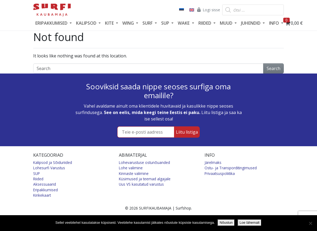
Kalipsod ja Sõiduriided (52, 162)
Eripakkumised (45, 189)
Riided (38, 178)
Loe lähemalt (249, 223)
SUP (165, 23)
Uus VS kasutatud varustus (141, 184)
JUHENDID (251, 23)
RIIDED (205, 23)
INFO (274, 23)
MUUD (226, 23)
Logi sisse (208, 9)
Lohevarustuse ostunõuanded (144, 162)
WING (128, 23)
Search (273, 68)
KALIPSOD (86, 23)
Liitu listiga (187, 132)
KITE (110, 23)
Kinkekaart (42, 195)
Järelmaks (213, 162)
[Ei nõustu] (310, 223)
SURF (148, 23)
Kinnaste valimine (134, 173)
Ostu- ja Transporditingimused (231, 167)
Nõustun (226, 223)
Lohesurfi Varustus (49, 167)
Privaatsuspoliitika (220, 173)
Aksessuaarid (44, 184)
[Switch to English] (191, 10)
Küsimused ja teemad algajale (145, 178)
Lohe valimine (131, 167)
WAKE (184, 23)
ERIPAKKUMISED (52, 23)
